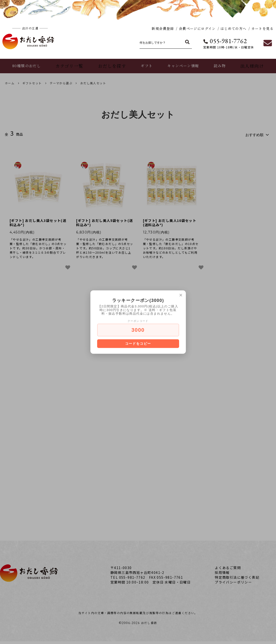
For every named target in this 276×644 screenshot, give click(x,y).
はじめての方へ (234, 28)
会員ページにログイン (197, 28)
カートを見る (262, 28)
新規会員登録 (163, 28)
